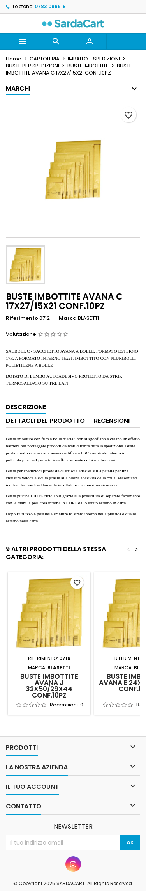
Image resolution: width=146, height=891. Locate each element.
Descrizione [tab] (26, 407)
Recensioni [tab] (112, 420)
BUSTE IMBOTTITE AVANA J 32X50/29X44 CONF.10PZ (49, 686)
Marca (68, 318)
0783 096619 (50, 6)
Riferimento (22, 318)
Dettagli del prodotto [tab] (45, 420)
